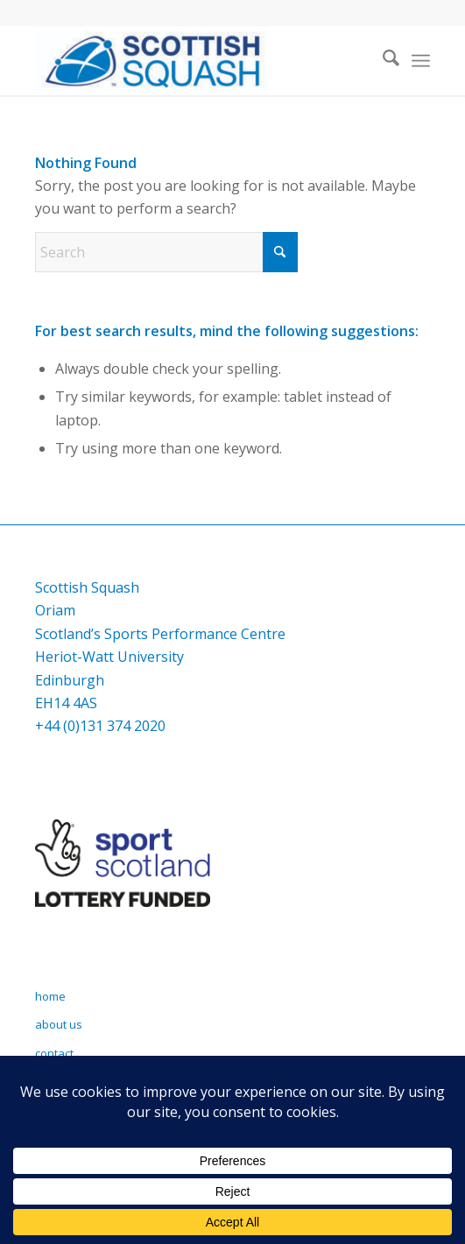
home (50, 996)
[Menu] (421, 60)
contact (54, 1053)
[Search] (382, 60)
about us (58, 1024)
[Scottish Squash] (193, 60)
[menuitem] (382, 60)
